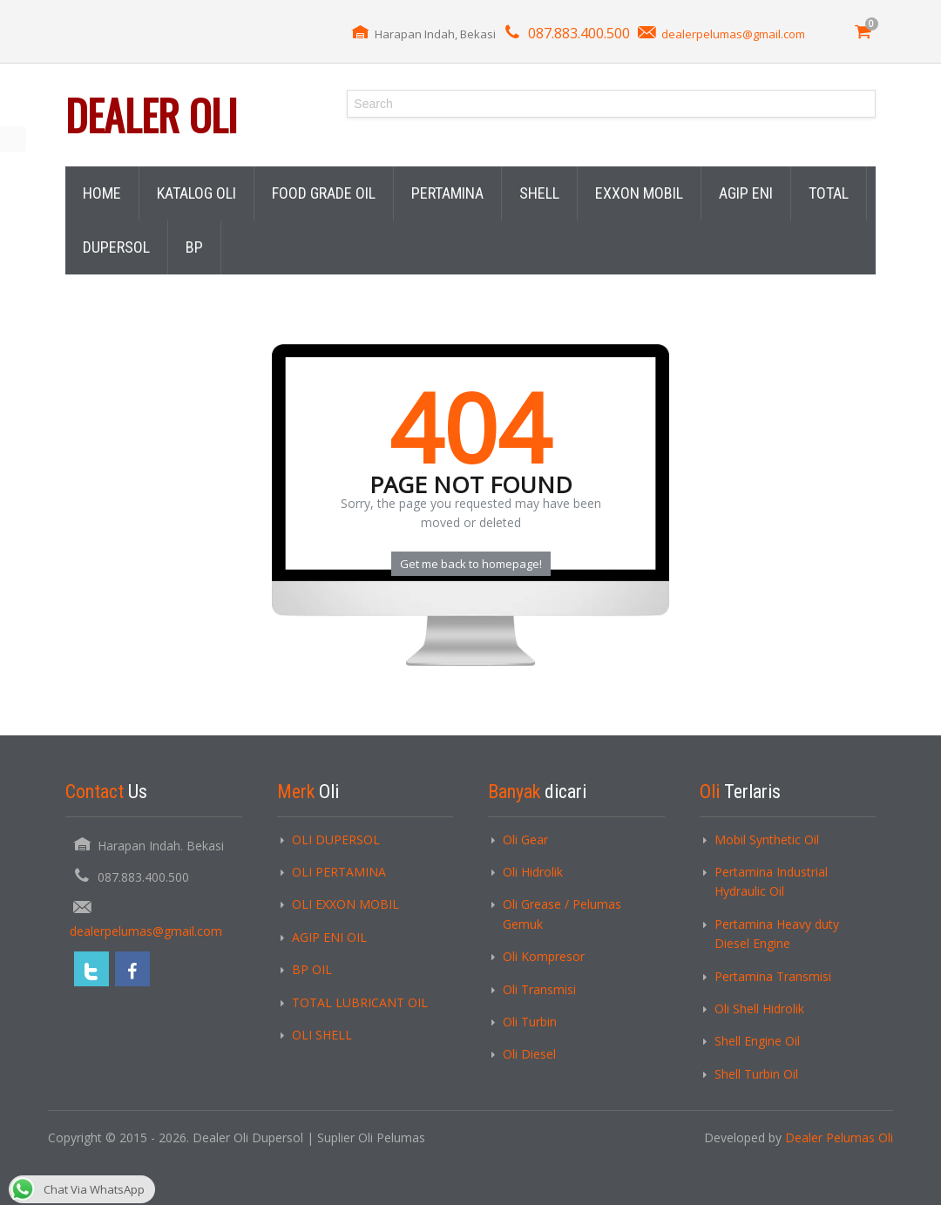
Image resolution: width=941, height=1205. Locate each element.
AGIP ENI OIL (329, 937)
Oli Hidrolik (533, 871)
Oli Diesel (529, 1054)
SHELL (539, 193)
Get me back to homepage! (471, 564)
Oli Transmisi (539, 989)
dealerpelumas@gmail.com (733, 34)
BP (194, 247)
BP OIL (312, 969)
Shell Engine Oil (757, 1040)
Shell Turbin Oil (756, 1074)
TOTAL (829, 193)
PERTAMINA (447, 193)
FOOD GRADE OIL (324, 193)
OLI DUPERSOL (336, 839)
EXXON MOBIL (639, 193)
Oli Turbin (530, 1021)
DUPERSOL (116, 247)
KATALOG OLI (196, 193)
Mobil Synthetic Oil (766, 839)
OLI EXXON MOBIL (345, 904)
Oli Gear (525, 839)
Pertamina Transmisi (772, 976)
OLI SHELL (322, 1034)
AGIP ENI (746, 193)
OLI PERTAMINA (339, 871)
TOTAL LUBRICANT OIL (360, 1002)
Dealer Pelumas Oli (839, 1137)
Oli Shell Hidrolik (759, 1008)
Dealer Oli (151, 115)
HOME (102, 193)
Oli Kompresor (544, 956)
